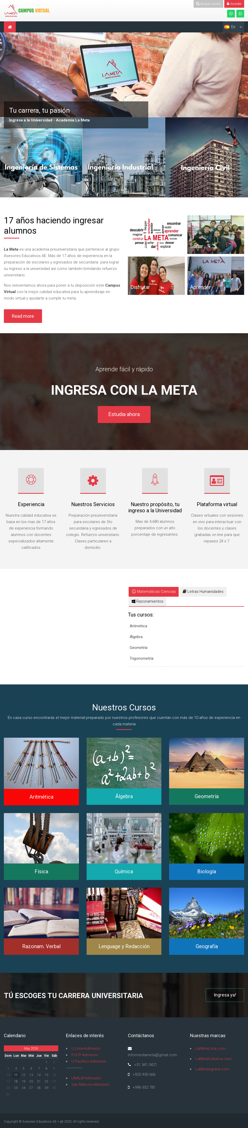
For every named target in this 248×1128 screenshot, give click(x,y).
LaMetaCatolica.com (213, 1058)
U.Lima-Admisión (85, 1048)
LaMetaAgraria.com (212, 1069)
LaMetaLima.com (210, 1048)
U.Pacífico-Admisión (88, 1061)
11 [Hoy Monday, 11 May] (16, 1075)
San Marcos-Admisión (90, 1084)
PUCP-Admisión (84, 1055)
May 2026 (31, 1048)
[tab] (154, 592)
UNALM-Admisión (86, 1078)
